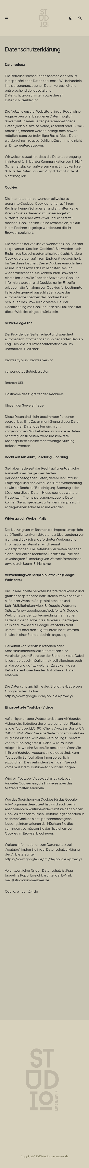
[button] (6, 18)
